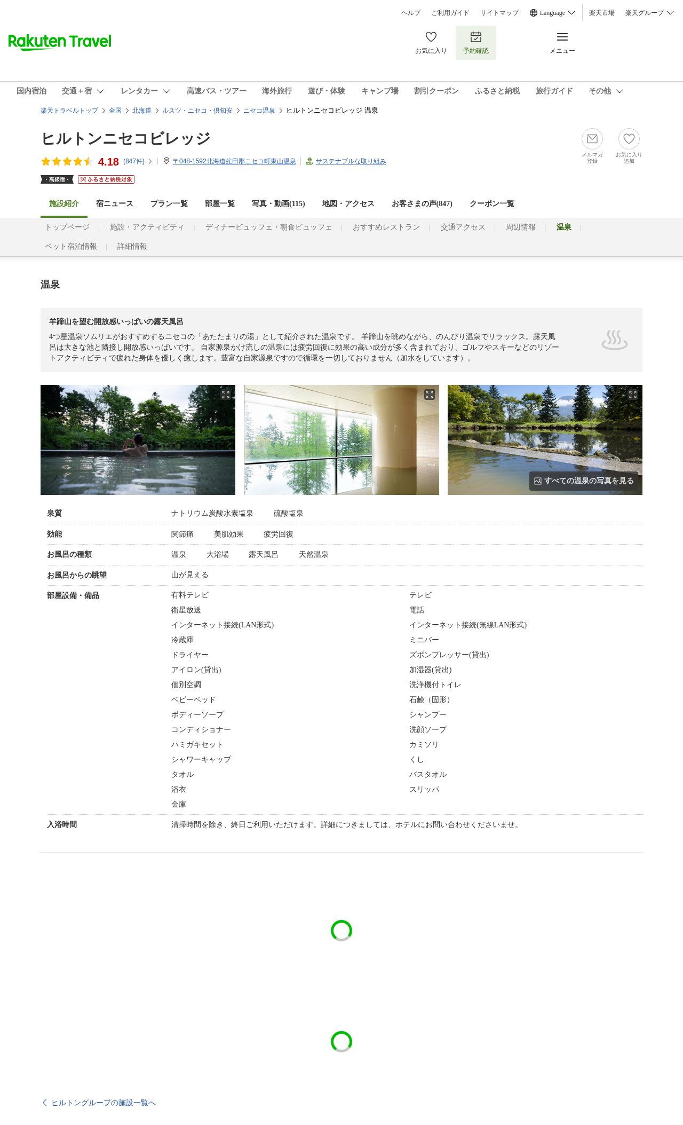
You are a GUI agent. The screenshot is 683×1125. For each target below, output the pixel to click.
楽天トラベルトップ (69, 110)
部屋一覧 (220, 204)
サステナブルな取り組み (351, 161)
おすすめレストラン (386, 227)
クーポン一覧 (492, 204)
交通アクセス (463, 227)
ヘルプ (410, 13)
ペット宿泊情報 (71, 246)
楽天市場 (602, 13)
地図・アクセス (348, 204)
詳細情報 (132, 246)
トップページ (67, 227)
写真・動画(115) (278, 204)
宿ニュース (114, 204)
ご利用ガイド (450, 13)
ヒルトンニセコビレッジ (126, 138)
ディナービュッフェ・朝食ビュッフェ (268, 227)
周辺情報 (521, 227)
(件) (138, 161)
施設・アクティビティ (147, 227)
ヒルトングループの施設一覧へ (103, 1102)
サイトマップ (499, 13)
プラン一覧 (169, 204)
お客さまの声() (422, 204)
